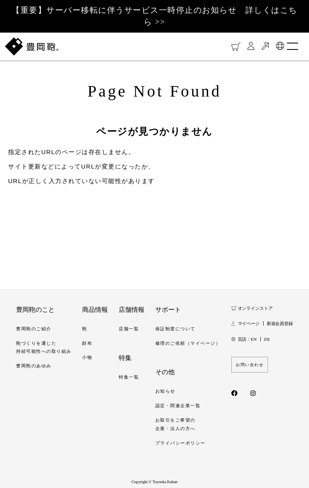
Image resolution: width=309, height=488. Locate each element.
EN (253, 339)
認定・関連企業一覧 (178, 405)
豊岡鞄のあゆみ (34, 365)
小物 (87, 357)
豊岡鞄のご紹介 (34, 328)
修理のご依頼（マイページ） (188, 343)
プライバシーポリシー (180, 443)
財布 (87, 343)
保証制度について (175, 328)
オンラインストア (255, 308)
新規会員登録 (280, 323)
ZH (266, 339)
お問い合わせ (250, 364)
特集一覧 (129, 377)
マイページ (249, 323)
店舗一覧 (129, 328)
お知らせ (165, 391)
